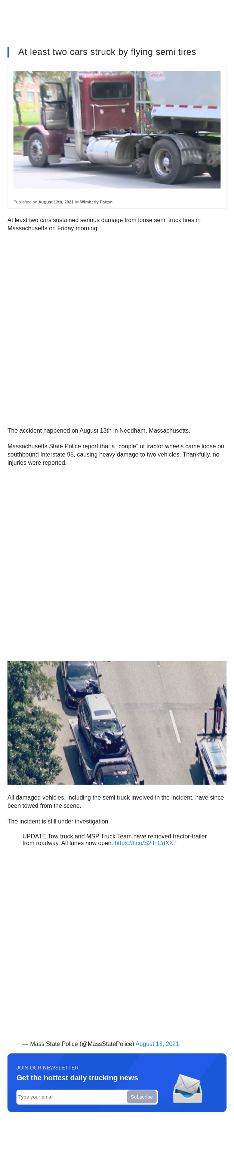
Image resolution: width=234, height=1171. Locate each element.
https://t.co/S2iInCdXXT (146, 843)
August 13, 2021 (157, 1044)
